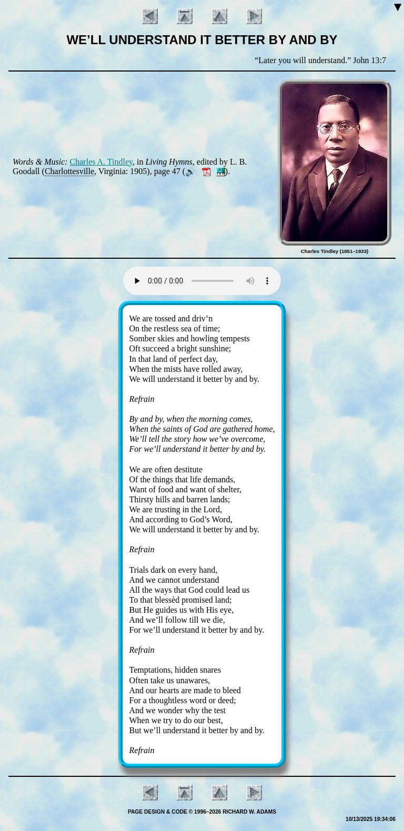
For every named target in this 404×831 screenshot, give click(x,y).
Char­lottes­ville (69, 171)
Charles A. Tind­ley (101, 161)
